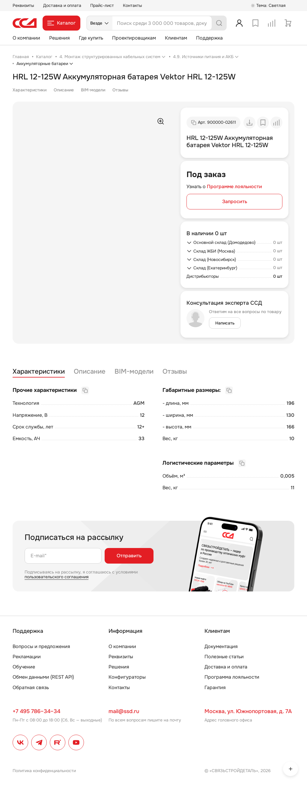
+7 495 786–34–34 (36, 711)
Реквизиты (23, 5)
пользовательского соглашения (56, 576)
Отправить (129, 555)
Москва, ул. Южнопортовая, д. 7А (248, 711)
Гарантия (215, 687)
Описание (64, 90)
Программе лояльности (234, 186)
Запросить (234, 201)
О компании (26, 38)
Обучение (24, 667)
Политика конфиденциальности (44, 770)
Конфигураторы (127, 677)
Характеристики (29, 90)
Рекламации (27, 656)
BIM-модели (93, 90)
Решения (59, 38)
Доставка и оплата (62, 5)
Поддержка (209, 38)
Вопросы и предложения (41, 646)
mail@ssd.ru (124, 711)
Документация (221, 646)
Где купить (91, 38)
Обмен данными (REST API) (43, 677)
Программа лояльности (231, 677)
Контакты (132, 5)
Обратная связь (31, 687)
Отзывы (120, 90)
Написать (224, 323)
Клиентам (176, 38)
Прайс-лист (102, 5)
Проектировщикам (134, 38)
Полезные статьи (224, 656)
